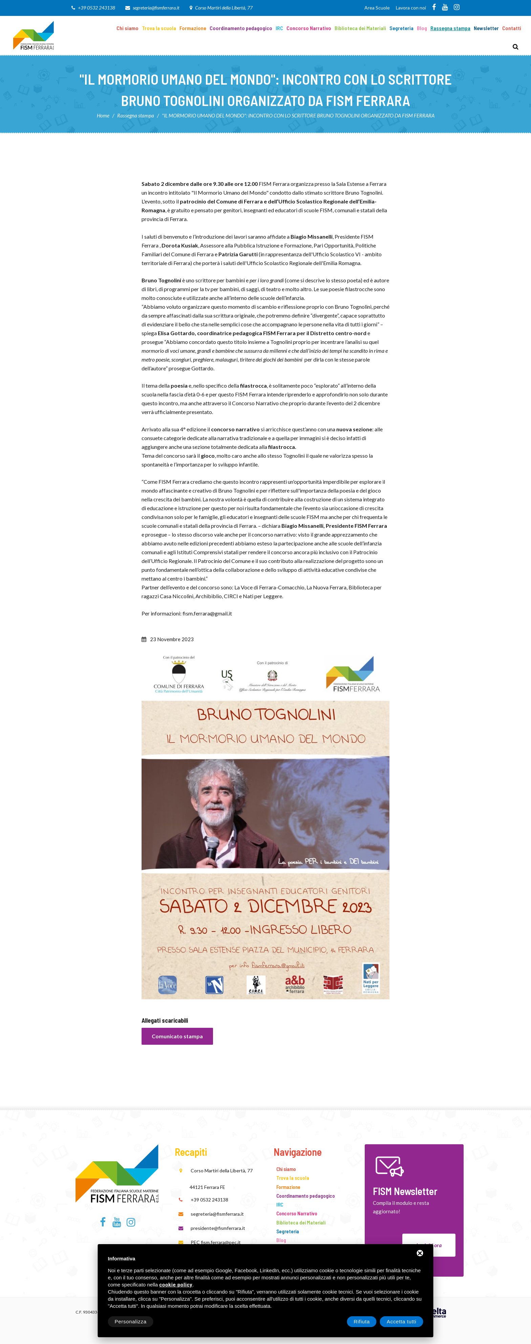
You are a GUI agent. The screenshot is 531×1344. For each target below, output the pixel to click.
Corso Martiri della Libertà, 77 (224, 7)
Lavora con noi (411, 7)
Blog (422, 28)
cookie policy (175, 1284)
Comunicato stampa (177, 1036)
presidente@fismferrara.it (218, 1228)
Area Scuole (377, 7)
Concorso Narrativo (308, 28)
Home (103, 115)
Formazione (192, 28)
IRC (279, 28)
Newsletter (486, 28)
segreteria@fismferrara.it (156, 7)
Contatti (511, 28)
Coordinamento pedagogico (241, 28)
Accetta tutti (402, 1321)
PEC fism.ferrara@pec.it (216, 1242)
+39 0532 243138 (96, 7)
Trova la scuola (159, 28)
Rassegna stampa (450, 28)
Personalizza (131, 1321)
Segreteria (401, 28)
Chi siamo (127, 28)
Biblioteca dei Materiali (360, 28)
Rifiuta (362, 1321)
